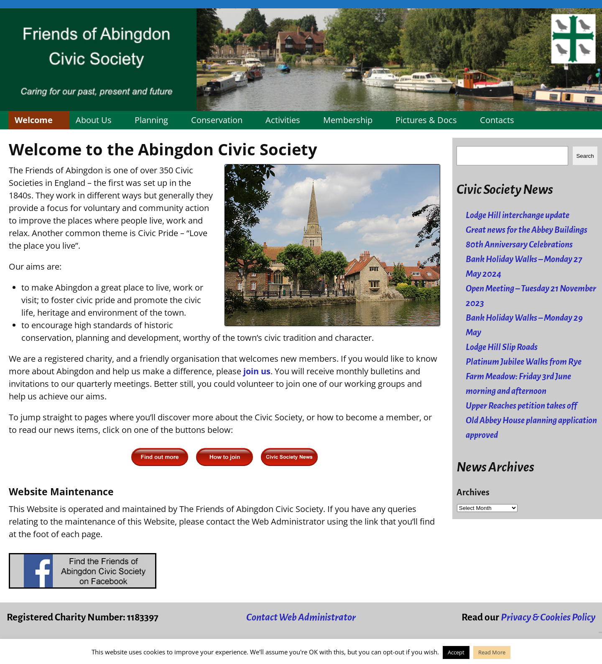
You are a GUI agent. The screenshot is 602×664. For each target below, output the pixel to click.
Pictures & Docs (426, 120)
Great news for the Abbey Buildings (526, 230)
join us (256, 371)
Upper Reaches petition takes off (521, 406)
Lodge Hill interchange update (517, 215)
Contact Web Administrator (301, 617)
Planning (151, 120)
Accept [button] (456, 652)
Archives (473, 492)
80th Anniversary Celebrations (519, 245)
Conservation (216, 120)
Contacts (497, 120)
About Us (94, 120)
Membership (347, 120)
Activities (282, 120)
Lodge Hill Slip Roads (502, 347)
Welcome (34, 120)
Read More (491, 652)
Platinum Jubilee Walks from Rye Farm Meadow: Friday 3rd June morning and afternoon (524, 376)
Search (585, 156)
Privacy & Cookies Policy (548, 617)
